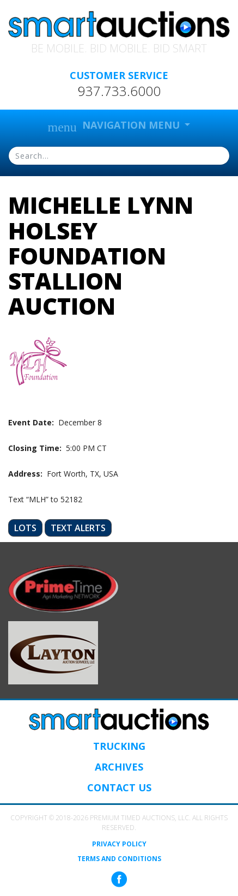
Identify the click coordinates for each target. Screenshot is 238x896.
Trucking (119, 746)
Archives (119, 767)
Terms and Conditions (119, 859)
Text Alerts (78, 528)
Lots (25, 528)
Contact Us (119, 787)
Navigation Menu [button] (115, 126)
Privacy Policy (119, 844)
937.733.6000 (119, 91)
